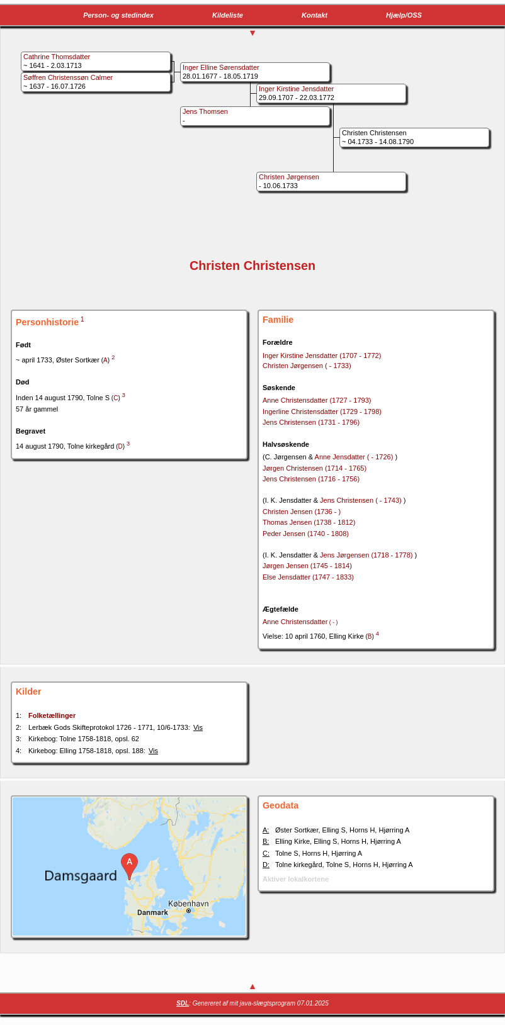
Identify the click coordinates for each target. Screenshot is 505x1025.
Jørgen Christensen (314, 468)
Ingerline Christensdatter (322, 411)
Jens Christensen (311, 422)
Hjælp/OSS (404, 15)
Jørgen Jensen (307, 565)
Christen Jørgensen (307, 365)
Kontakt (314, 15)
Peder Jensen (306, 533)
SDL (182, 1003)
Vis (198, 727)
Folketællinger (52, 715)
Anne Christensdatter (317, 400)
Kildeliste (227, 15)
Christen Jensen (302, 511)
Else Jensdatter (308, 577)
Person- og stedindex (118, 15)
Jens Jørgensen (367, 555)
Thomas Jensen (309, 522)
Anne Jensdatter (355, 457)
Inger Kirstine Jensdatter (322, 355)
